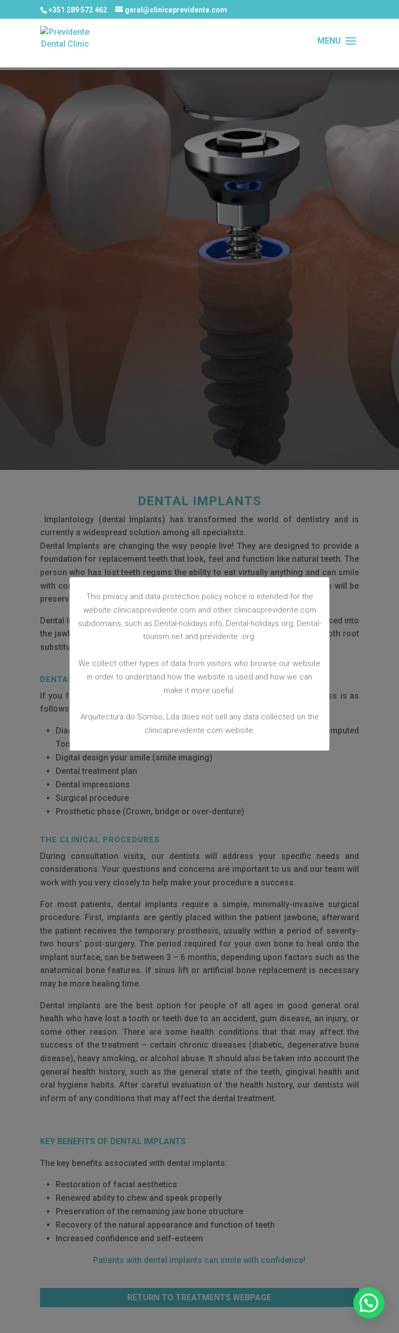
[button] (368, 1302)
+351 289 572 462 (77, 10)
